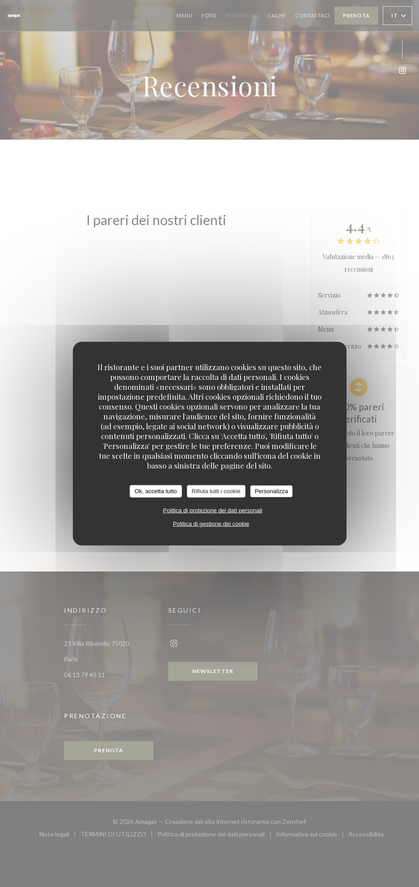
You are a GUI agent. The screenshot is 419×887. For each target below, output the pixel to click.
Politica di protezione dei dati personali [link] (212, 510)
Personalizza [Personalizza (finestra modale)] (271, 491)
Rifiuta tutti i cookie (216, 491)
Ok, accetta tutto (156, 491)
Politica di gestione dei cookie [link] (211, 523)
